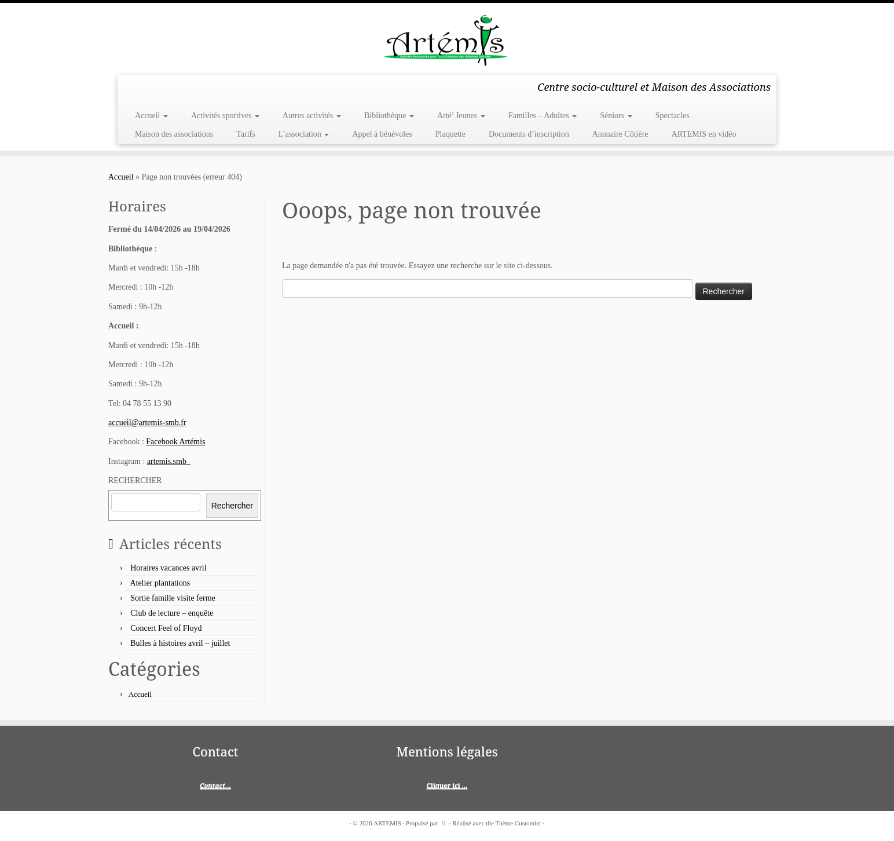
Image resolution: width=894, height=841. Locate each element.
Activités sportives (225, 115)
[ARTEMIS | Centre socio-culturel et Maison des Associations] (447, 38)
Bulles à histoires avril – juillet (180, 643)
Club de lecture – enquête (171, 613)
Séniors (616, 115)
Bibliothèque (389, 115)
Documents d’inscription (529, 134)
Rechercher (232, 505)
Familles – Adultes (542, 115)
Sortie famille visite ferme (172, 598)
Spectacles (672, 115)
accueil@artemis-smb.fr (147, 422)
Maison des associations (174, 134)
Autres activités (312, 115)
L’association (304, 134)
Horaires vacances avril (168, 568)
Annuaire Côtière (620, 134)
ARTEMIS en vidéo (704, 134)
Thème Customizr (518, 823)
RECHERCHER (135, 480)
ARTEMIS (387, 823)
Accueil (151, 115)
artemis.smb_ (168, 461)
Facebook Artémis (175, 441)
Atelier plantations (160, 583)
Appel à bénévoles (382, 134)
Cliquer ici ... (447, 785)
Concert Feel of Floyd (165, 628)
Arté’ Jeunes (461, 115)
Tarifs (245, 134)
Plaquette (450, 134)
